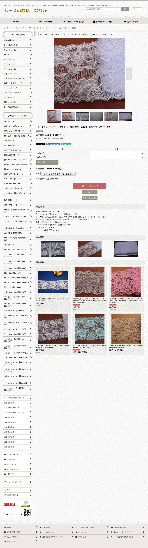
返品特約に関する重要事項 (47, 179)
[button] (50, 73)
